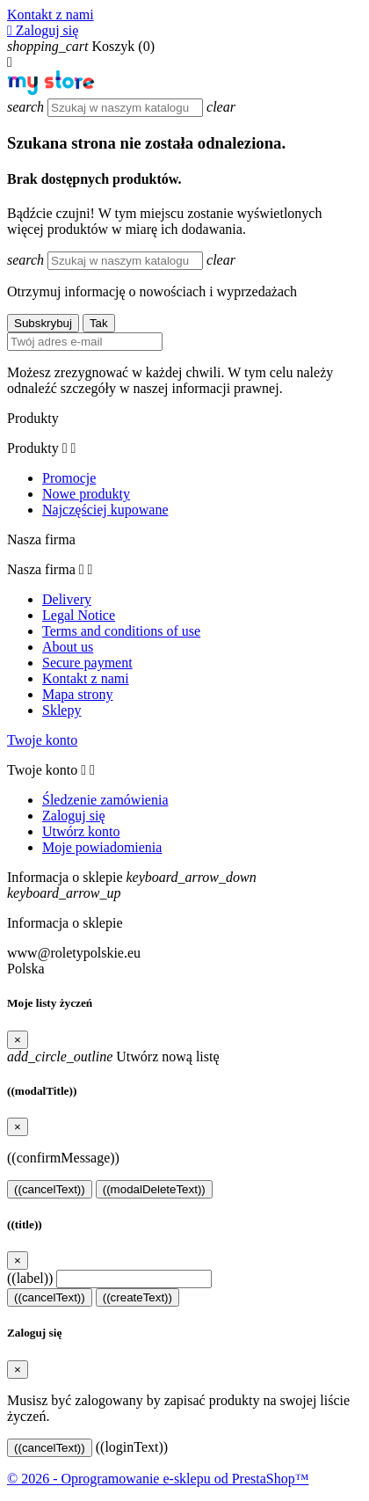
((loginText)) (132, 1446)
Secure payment (87, 662)
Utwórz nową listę (113, 1056)
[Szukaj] (125, 107)
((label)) (30, 1278)
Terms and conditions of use (121, 630)
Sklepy (61, 710)
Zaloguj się (73, 815)
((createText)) (137, 1297)
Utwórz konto (80, 831)
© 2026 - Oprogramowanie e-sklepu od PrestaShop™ (157, 1478)
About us (67, 646)
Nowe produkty (86, 493)
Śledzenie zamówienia (105, 799)
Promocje (69, 477)
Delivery (66, 599)
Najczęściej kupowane (105, 509)
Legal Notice (78, 615)
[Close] (17, 1040)
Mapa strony (77, 694)
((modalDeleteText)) (154, 1189)
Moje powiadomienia (102, 847)
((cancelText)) (49, 1189)
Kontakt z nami (50, 14)
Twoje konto (42, 739)
